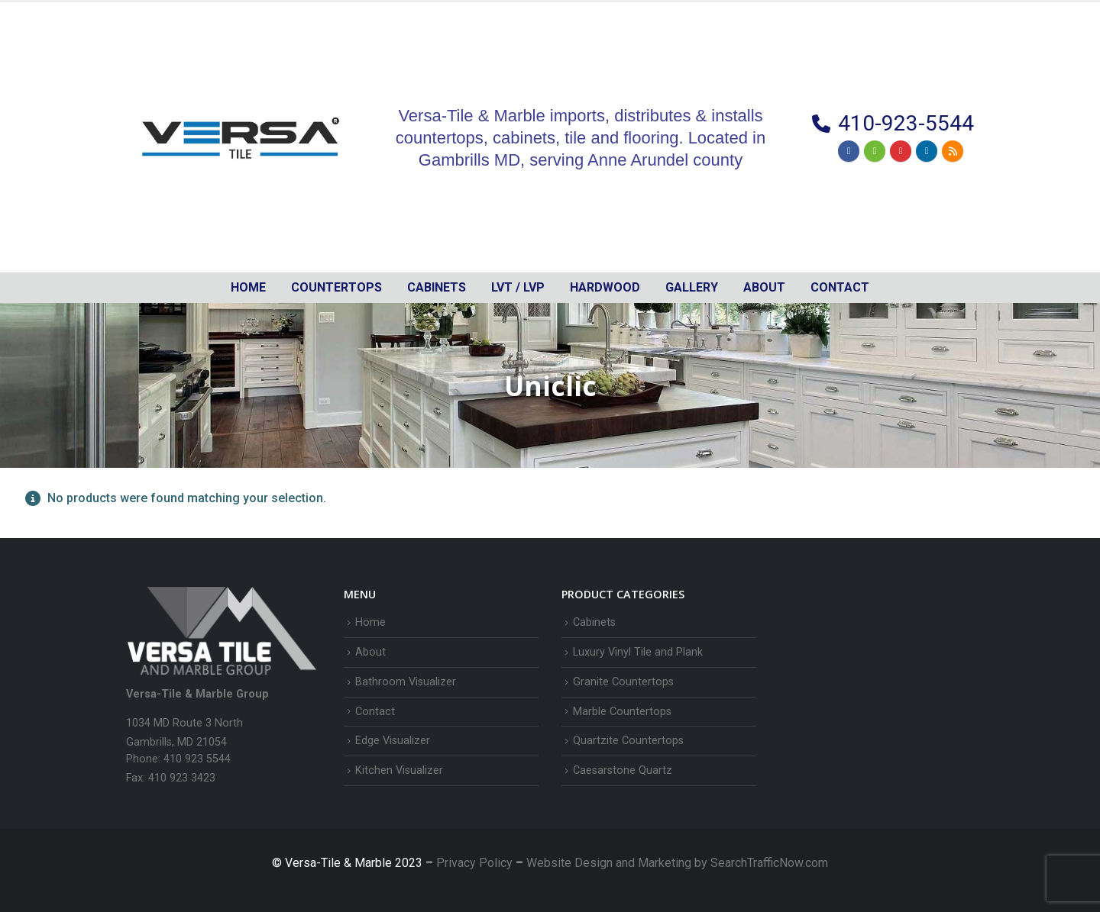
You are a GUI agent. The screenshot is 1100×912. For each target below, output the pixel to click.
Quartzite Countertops (628, 740)
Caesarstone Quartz (622, 770)
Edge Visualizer (392, 740)
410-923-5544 (906, 123)
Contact (839, 287)
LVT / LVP (518, 287)
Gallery (691, 287)
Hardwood (605, 287)
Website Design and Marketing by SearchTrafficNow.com (677, 863)
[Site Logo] (240, 137)
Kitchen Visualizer (399, 770)
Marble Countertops (622, 711)
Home (248, 287)
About (764, 287)
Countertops (336, 287)
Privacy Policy (476, 863)
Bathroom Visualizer (405, 681)
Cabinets (594, 622)
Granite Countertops (623, 681)
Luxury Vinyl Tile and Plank (638, 652)
